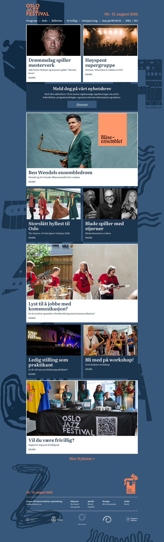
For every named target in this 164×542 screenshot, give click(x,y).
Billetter (57, 20)
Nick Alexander (109, 504)
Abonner (82, 104)
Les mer (32, 77)
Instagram (75, 506)
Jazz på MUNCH (111, 20)
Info (44, 20)
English (91, 506)
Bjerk (126, 504)
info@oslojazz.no (34, 504)
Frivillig (72, 20)
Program (31, 20)
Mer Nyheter (82, 458)
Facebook (74, 504)
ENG (128, 20)
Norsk (90, 504)
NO (136, 20)
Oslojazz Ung (90, 20)
